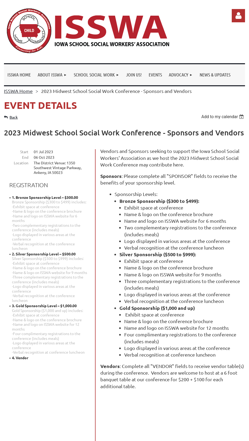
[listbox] (223, 116)
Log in (238, 15)
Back (14, 117)
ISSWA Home (18, 91)
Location (21, 162)
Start (24, 151)
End (25, 157)
